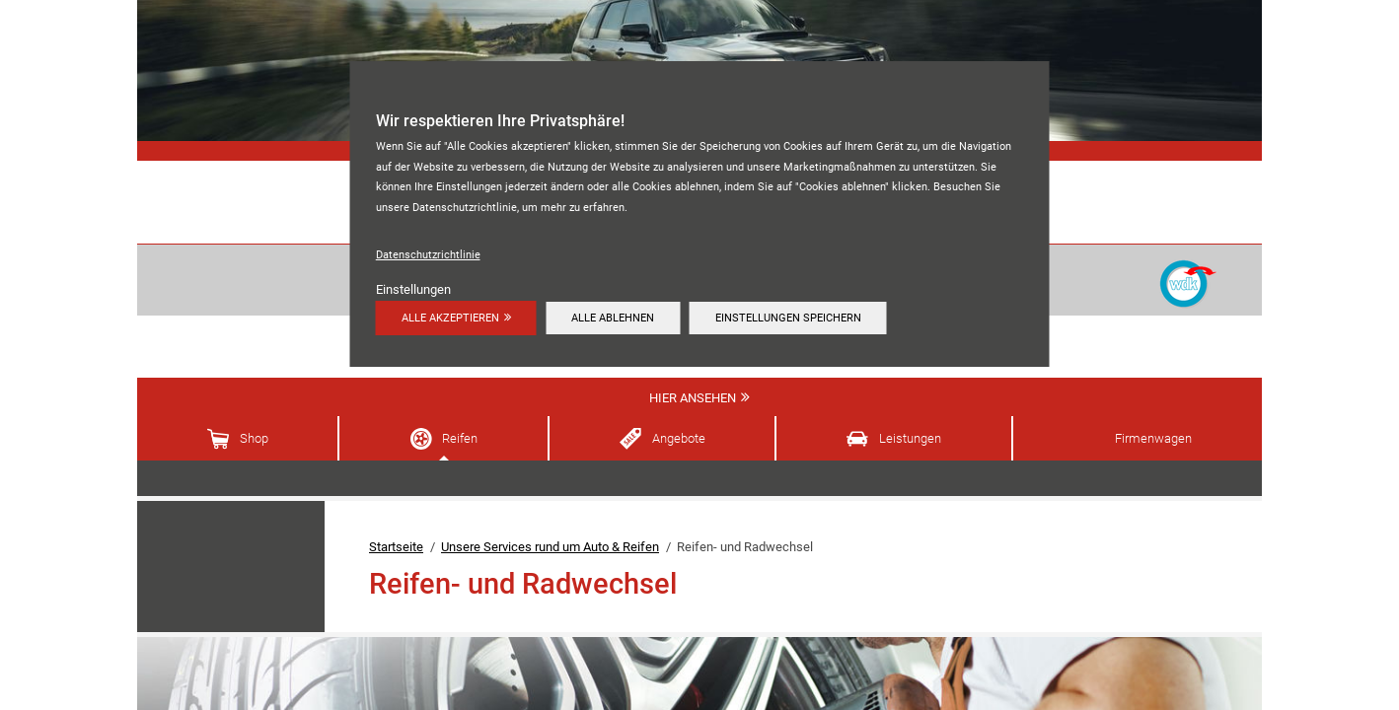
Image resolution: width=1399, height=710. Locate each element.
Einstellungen (413, 289)
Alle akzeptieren (450, 317)
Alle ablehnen (612, 317)
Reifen (460, 438)
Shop (254, 438)
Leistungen (910, 438)
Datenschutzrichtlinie (428, 254)
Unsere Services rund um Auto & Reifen (550, 546)
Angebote (678, 438)
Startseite (396, 546)
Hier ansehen (692, 397)
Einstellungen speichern (788, 317)
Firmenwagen (1153, 438)
